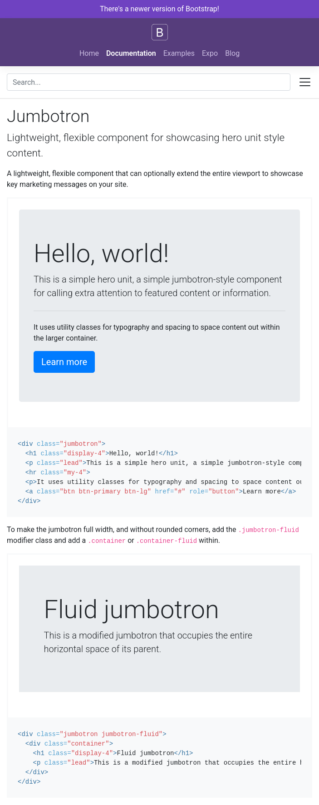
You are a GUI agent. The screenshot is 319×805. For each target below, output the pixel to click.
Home (89, 53)
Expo (210, 53)
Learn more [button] (64, 361)
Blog (232, 53)
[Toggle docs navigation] (305, 82)
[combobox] (148, 82)
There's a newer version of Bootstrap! (159, 9)
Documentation (131, 53)
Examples (179, 53)
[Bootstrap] (160, 32)
